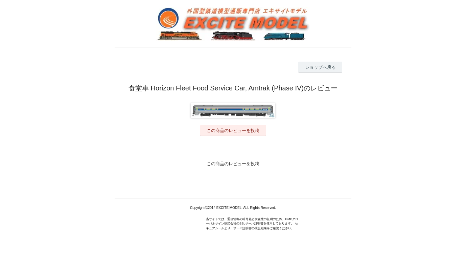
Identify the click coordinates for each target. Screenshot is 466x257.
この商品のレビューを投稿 (233, 130)
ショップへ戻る (320, 67)
